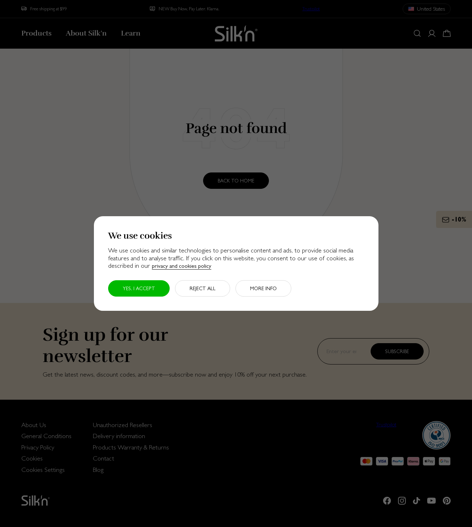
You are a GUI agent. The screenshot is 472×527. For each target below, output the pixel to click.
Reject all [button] (203, 288)
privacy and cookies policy (181, 265)
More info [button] (263, 288)
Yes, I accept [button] (139, 288)
